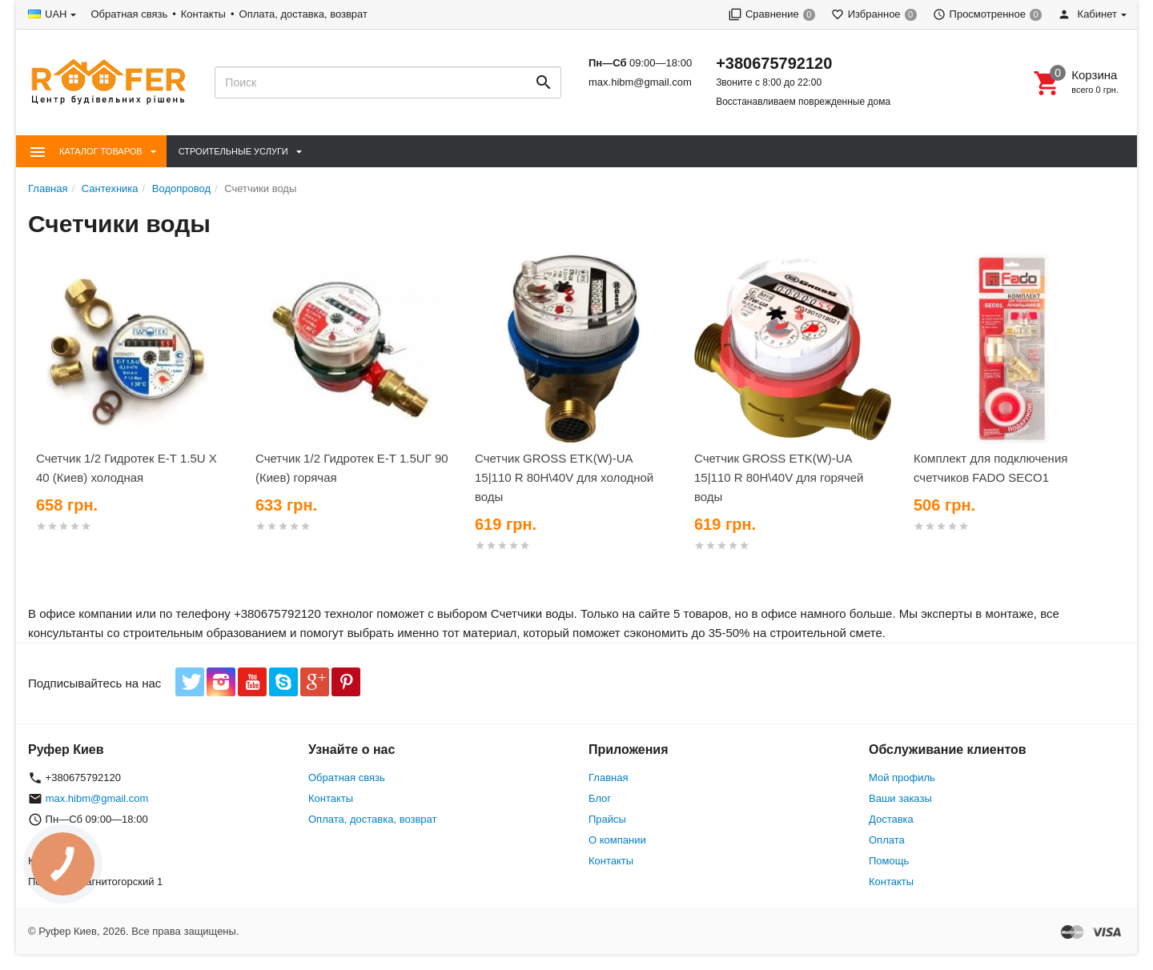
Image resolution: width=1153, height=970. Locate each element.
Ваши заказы (900, 798)
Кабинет (1087, 14)
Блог (600, 798)
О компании (617, 840)
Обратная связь (128, 14)
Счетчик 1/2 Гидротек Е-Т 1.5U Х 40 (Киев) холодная (126, 467)
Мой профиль (902, 778)
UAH (55, 14)
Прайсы (607, 819)
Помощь (889, 861)
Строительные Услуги (233, 151)
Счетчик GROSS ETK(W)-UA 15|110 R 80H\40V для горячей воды (778, 477)
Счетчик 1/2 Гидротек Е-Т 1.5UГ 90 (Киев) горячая (351, 467)
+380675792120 (774, 63)
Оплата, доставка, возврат (303, 14)
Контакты (203, 14)
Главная (608, 778)
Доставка (891, 819)
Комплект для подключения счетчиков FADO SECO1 (990, 467)
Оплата (887, 840)
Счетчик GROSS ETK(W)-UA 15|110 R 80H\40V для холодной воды (564, 477)
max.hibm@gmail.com (640, 82)
